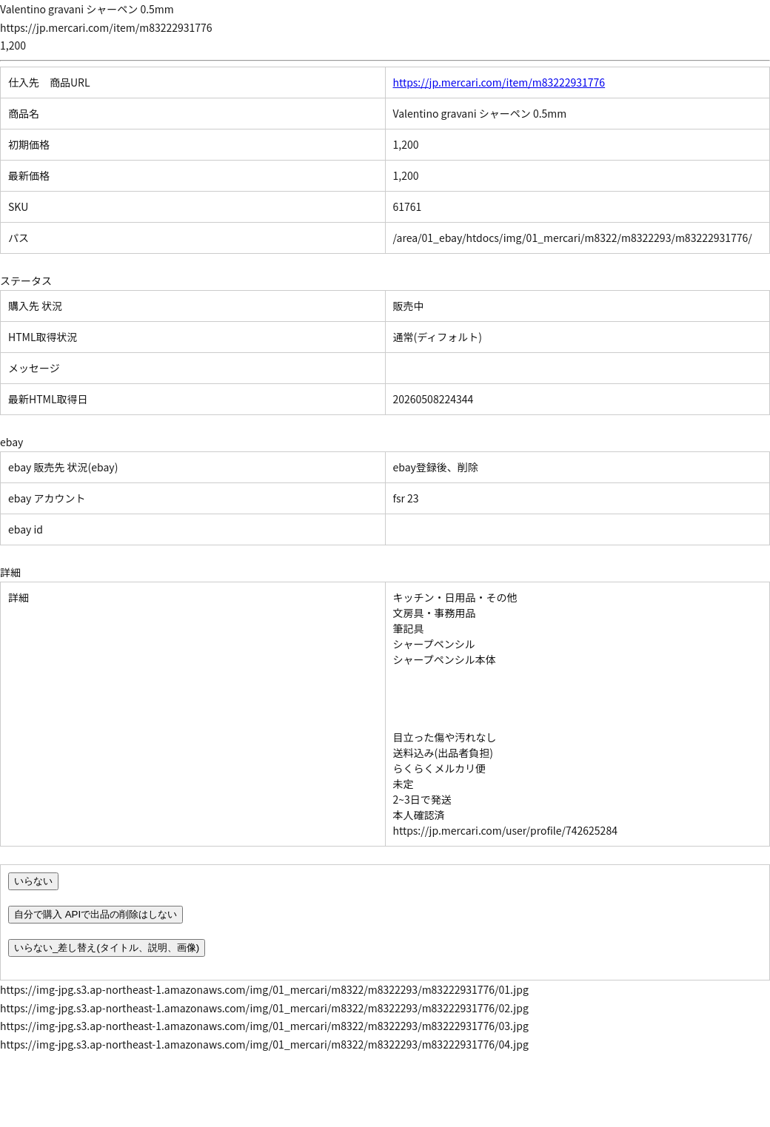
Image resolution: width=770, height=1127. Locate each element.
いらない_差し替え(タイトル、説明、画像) (106, 947)
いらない (33, 881)
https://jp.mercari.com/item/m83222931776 (499, 82)
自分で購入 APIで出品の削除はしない (95, 914)
